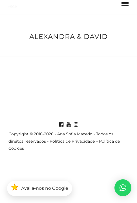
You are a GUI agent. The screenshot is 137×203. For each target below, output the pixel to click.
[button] (122, 187)
